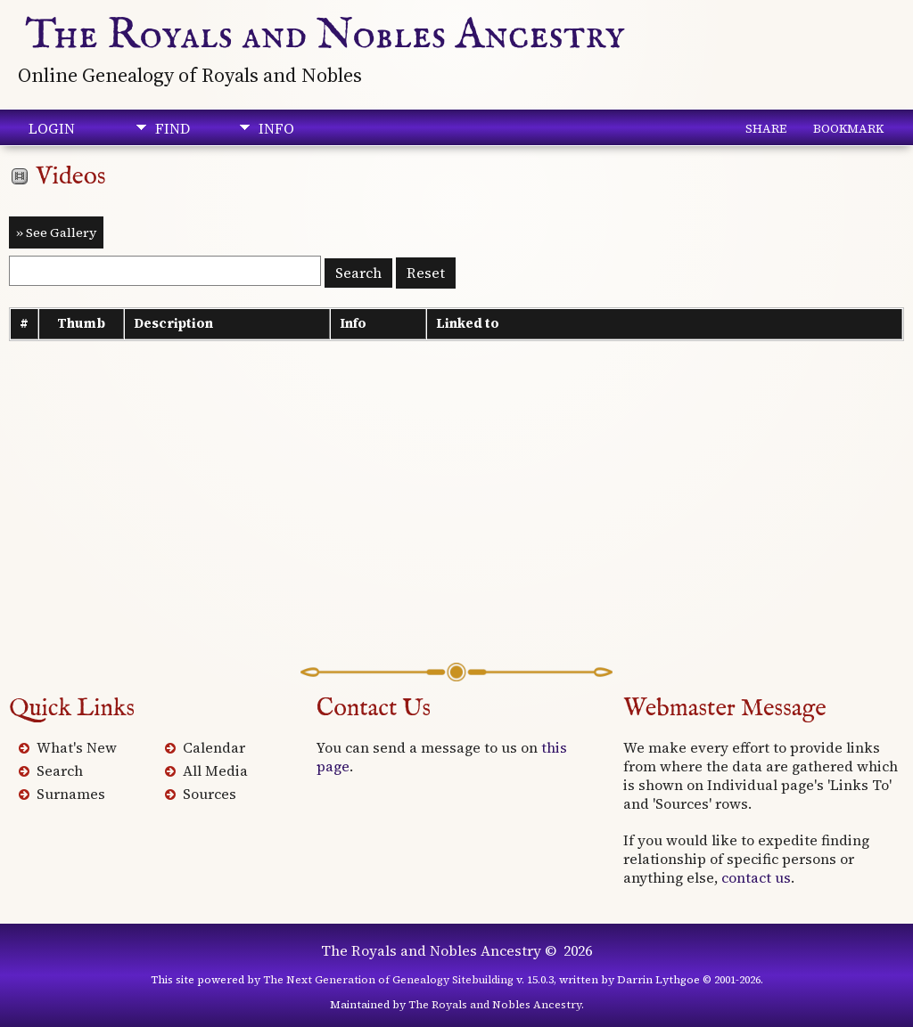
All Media (215, 770)
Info (276, 128)
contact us (756, 877)
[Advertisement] (456, 520)
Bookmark (848, 128)
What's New (77, 747)
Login (52, 128)
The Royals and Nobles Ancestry (325, 35)
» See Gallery (56, 232)
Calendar (214, 747)
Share (765, 128)
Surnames (71, 793)
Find (172, 128)
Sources (209, 793)
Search (60, 770)
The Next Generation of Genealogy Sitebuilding (388, 980)
